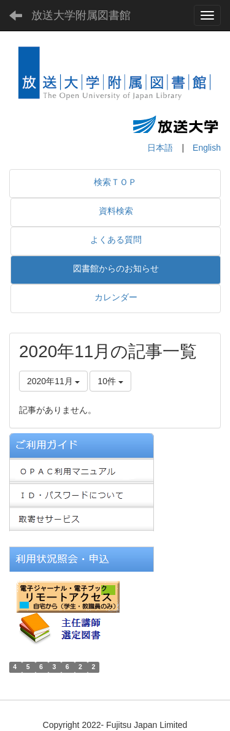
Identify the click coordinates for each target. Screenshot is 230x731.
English (207, 148)
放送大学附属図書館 (81, 15)
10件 (110, 381)
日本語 (160, 148)
